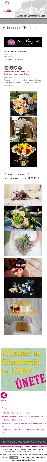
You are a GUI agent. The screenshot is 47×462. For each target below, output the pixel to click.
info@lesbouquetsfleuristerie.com (16, 74)
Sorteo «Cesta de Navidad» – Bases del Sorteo (19, 423)
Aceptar (14, 457)
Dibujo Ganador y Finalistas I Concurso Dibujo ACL (20, 429)
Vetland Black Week (9, 413)
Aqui (32, 460)
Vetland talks (7, 420)
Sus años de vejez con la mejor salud (15, 416)
